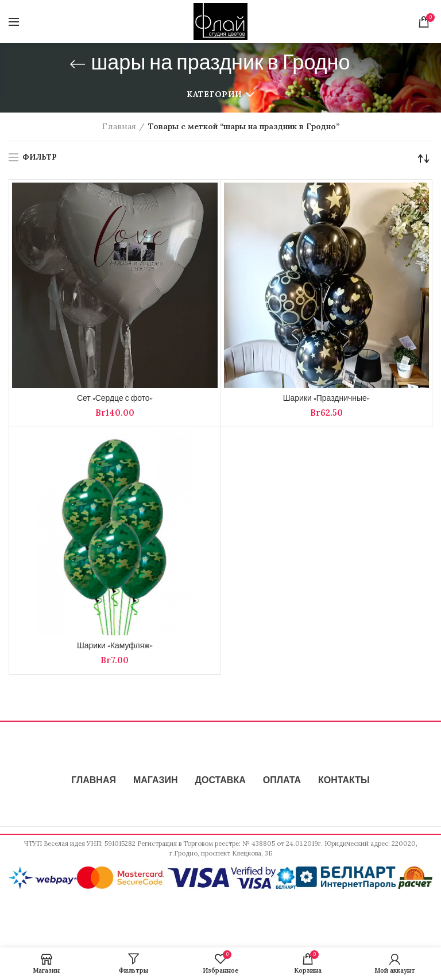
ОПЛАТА (282, 780)
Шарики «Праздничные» (326, 399)
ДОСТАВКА (220, 780)
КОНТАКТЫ (344, 780)
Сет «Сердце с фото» (115, 399)
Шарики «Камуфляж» (115, 647)
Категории (214, 94)
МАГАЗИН (155, 780)
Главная (119, 126)
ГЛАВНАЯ (93, 780)
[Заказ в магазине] (423, 158)
